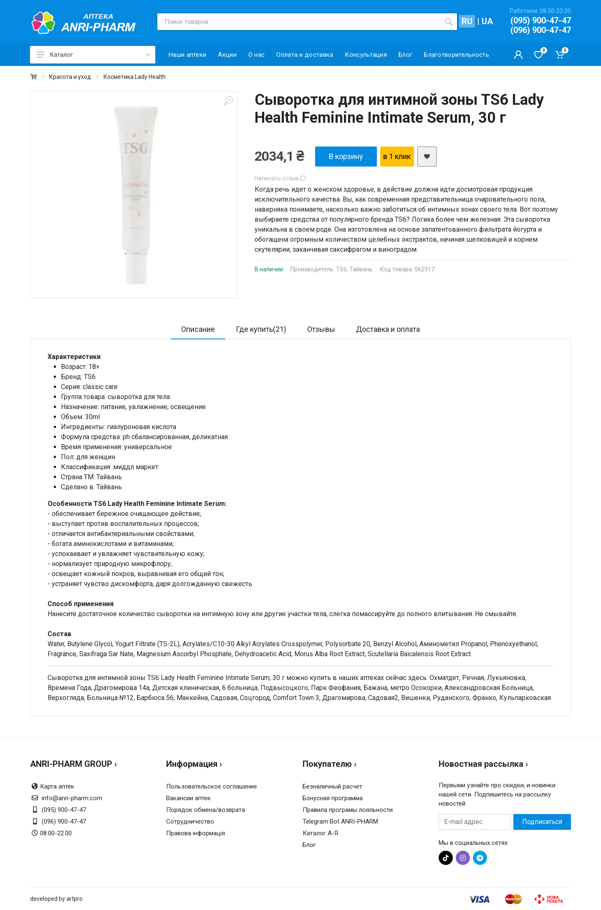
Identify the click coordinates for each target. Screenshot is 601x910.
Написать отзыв (280, 178)
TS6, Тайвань (354, 269)
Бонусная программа (333, 798)
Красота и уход (70, 76)
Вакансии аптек (188, 798)
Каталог (93, 54)
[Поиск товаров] (298, 21)
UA (487, 21)
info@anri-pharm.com (72, 798)
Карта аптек (57, 786)
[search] (448, 21)
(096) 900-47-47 (540, 30)
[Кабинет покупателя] (518, 54)
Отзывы (321, 329)
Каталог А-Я (320, 833)
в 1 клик (397, 156)
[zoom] (228, 101)
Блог (309, 845)
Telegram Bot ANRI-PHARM (340, 821)
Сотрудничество (190, 821)
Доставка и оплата (388, 329)
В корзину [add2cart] (346, 156)
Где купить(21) (261, 329)
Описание (198, 329)
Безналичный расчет (332, 786)
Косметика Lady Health (135, 76)
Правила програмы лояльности (348, 810)
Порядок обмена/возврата (205, 810)
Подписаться (542, 822)
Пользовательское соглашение (211, 786)
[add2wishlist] (427, 157)
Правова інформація (195, 833)
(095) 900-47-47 (540, 20)
